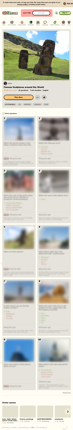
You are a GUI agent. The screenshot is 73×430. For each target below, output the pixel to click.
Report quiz (67, 393)
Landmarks (59, 419)
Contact (14, 427)
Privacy (26, 427)
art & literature (10, 104)
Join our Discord (42, 427)
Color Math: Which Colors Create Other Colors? (10, 420)
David (10, 83)
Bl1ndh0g (45, 421)
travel (46, 104)
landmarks (27, 104)
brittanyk (10, 422)
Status (33, 427)
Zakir (61, 421)
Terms (20, 427)
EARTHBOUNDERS (44, 419)
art (19, 104)
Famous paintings (26, 419)
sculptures (37, 104)
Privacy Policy (22, 4)
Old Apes (6, 427)
